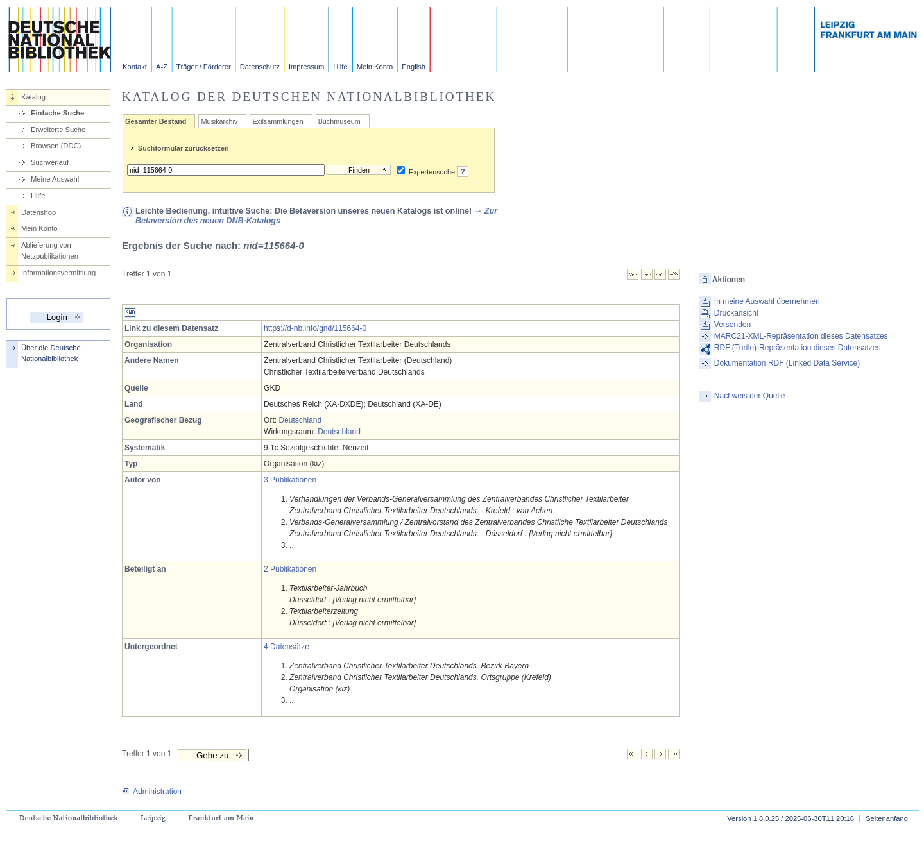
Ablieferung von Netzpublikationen (49, 250)
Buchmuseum (339, 121)
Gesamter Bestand (155, 121)
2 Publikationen (290, 568)
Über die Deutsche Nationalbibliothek (51, 353)
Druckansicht (736, 313)
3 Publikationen (290, 479)
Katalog (33, 97)
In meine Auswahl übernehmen (767, 301)
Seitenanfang (887, 818)
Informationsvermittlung (58, 272)
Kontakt (135, 67)
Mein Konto (375, 67)
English (413, 67)
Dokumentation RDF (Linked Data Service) (787, 363)
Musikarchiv (219, 121)
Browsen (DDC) (56, 145)
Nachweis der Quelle (749, 395)
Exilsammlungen (277, 121)
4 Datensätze (286, 646)
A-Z (161, 67)
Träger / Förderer (203, 67)
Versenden (732, 324)
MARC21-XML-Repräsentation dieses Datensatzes (801, 336)
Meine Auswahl (55, 179)
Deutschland (299, 420)
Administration (152, 791)
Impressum (306, 67)
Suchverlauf (50, 162)
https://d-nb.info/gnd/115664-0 (315, 328)
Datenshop (38, 212)
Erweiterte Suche (58, 129)
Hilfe (340, 67)
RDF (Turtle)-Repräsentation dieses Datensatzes (797, 347)
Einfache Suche (57, 113)
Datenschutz (260, 67)
